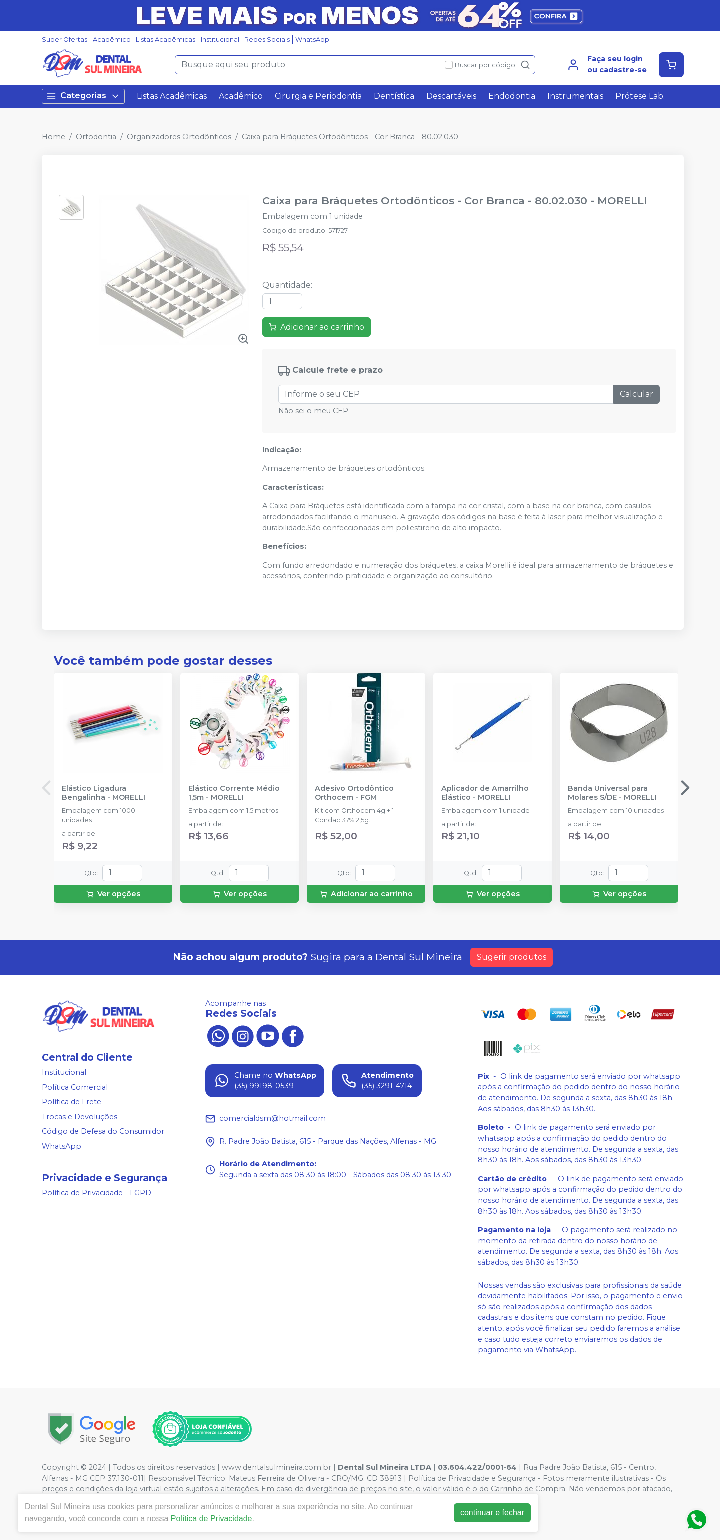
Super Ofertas (65, 39)
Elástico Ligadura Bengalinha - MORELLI (104, 792)
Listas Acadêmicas (166, 39)
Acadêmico (112, 39)
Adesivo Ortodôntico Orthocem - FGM (354, 792)
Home (54, 136)
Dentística (394, 96)
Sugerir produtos (511, 957)
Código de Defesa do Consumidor (103, 1131)
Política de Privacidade (211, 1518)
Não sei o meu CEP (313, 410)
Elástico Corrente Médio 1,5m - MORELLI (234, 792)
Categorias (83, 96)
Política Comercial (75, 1087)
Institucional (220, 39)
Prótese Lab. (640, 96)
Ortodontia (96, 136)
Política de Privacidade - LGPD (97, 1192)
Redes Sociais (267, 39)
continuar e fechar (492, 1512)
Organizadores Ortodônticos (179, 136)
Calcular (637, 394)
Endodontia (512, 96)
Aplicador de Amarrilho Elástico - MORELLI (485, 792)
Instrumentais (576, 96)
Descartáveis (451, 96)
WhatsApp (313, 39)
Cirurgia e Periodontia (318, 96)
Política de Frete (72, 1101)
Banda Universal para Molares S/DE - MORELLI (612, 792)
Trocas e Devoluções (80, 1116)
